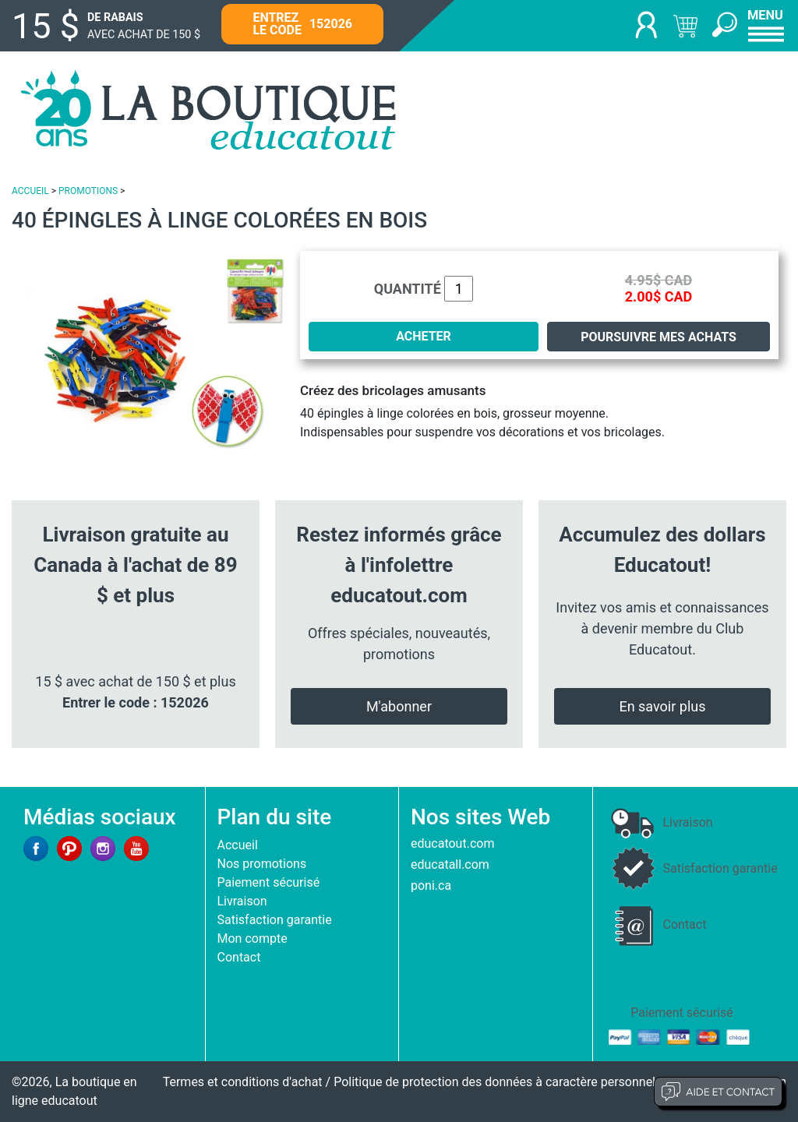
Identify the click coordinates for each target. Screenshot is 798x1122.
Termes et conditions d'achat (243, 1081)
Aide (718, 1091)
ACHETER (423, 336)
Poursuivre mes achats (658, 337)
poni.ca (431, 885)
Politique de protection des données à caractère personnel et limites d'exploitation (560, 1081)
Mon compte (252, 938)
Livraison (242, 901)
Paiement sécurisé (268, 882)
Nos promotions (262, 863)
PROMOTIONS (88, 190)
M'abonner (399, 706)
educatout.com (452, 843)
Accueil (237, 845)
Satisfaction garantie (274, 919)
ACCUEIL (30, 190)
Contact (239, 957)
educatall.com (450, 864)
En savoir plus (662, 706)
